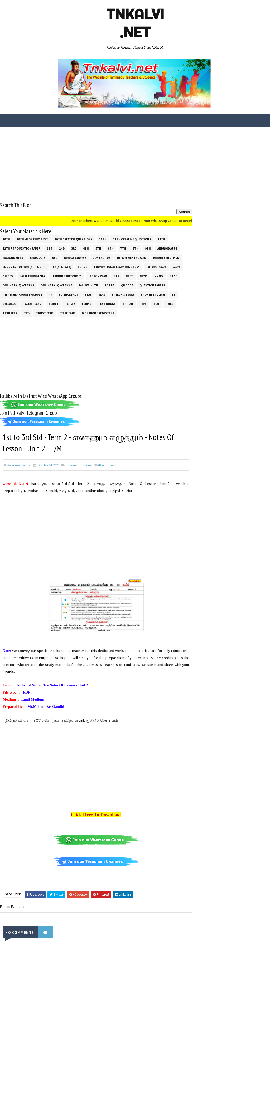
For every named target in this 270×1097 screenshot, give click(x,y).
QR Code (127, 285)
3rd (73, 248)
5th (98, 248)
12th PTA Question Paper (21, 248)
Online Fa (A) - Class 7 (56, 285)
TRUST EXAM (45, 313)
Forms (83, 267)
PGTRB (109, 285)
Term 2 (70, 303)
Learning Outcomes (66, 276)
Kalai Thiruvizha (32, 276)
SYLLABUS (9, 303)
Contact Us (101, 257)
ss (173, 294)
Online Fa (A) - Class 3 (18, 285)
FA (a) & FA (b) (62, 267)
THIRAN (127, 303)
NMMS (158, 276)
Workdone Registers (98, 313)
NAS (116, 276)
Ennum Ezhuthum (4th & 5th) (24, 267)
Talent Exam (32, 303)
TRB (27, 313)
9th (148, 248)
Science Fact (68, 294)
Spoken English (153, 294)
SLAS (101, 294)
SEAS (88, 294)
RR (50, 294)
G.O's (177, 267)
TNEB (169, 303)
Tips (143, 303)
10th (6, 239)
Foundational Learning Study (117, 267)
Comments (106, 465)
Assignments (13, 257)
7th (123, 248)
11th (103, 239)
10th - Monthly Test (32, 239)
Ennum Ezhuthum (166, 257)
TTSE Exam (67, 313)
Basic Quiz (37, 257)
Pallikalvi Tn (88, 285)
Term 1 (53, 303)
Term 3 (86, 303)
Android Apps (167, 248)
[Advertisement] (94, 164)
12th (161, 239)
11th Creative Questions (132, 239)
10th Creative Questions (74, 239)
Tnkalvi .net (135, 23)
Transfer (10, 313)
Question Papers (152, 285)
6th (111, 248)
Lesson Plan (97, 276)
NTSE (173, 276)
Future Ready (156, 267)
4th (86, 248)
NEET (129, 276)
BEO (54, 257)
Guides (8, 276)
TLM (156, 303)
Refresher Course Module (22, 294)
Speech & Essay (123, 294)
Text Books (107, 303)
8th (135, 248)
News (144, 276)
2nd (62, 248)
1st (49, 248)
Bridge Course (75, 257)
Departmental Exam (132, 257)
